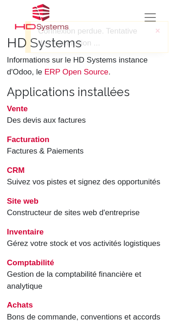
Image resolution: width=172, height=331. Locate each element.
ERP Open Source (76, 72)
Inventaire (25, 232)
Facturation (28, 139)
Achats (20, 305)
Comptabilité (30, 262)
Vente (17, 108)
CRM (16, 170)
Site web (23, 201)
